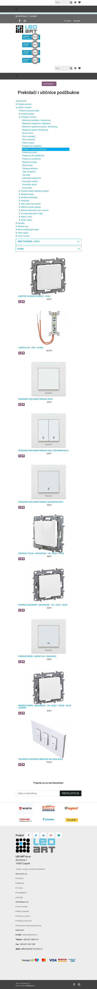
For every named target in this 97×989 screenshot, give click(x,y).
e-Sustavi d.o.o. (30, 986)
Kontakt (77, 21)
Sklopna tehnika (27, 194)
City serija (26, 175)
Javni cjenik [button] (48, 84)
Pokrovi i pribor (28, 143)
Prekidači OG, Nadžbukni (32, 146)
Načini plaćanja (23, 911)
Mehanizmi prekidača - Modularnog (36, 120)
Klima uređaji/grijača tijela (28, 230)
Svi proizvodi (21, 101)
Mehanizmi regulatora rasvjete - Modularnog (40, 127)
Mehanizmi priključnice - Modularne (36, 123)
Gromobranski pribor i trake (32, 213)
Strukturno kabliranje (29, 197)
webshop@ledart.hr (29, 935)
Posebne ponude (24, 104)
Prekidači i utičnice (28, 117)
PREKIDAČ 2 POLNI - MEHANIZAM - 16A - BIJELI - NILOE (41, 553)
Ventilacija (25, 201)
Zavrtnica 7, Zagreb (26, 16)
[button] (48, 242)
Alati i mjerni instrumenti (30, 204)
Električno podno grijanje (31, 207)
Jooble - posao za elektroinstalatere (30, 869)
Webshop (20, 883)
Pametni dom (23, 226)
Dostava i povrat (23, 916)
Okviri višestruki (28, 140)
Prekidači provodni (29, 152)
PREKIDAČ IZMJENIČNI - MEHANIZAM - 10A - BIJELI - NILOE (42, 605)
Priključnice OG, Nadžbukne (33, 156)
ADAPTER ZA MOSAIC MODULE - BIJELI (34, 296)
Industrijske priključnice (31, 178)
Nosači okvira (27, 133)
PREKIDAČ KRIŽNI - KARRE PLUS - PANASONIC (37, 656)
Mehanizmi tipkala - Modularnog (35, 130)
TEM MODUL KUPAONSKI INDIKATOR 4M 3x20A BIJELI (40, 759)
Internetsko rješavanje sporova (29, 926)
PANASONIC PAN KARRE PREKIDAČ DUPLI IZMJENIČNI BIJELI (43, 450)
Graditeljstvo (22, 893)
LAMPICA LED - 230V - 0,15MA (30, 348)
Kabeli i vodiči (26, 217)
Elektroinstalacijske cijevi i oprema (34, 210)
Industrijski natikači (30, 181)
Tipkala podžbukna (29, 168)
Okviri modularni (28, 136)
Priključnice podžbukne (31, 159)
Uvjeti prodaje (22, 907)
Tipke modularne (29, 172)
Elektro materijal (24, 107)
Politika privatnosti (24, 921)
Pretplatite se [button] (70, 793)
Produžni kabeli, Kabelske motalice (35, 191)
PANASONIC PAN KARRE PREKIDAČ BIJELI (35, 399)
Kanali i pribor (26, 220)
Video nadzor (23, 233)
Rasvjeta (21, 223)
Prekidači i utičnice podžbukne (34, 149)
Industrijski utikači (29, 185)
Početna (20, 878)
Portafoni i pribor (27, 114)
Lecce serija (27, 188)
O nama (67, 21)
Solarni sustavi (23, 236)
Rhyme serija (27, 165)
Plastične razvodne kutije (29, 111)
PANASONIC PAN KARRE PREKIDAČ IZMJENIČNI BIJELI (40, 502)
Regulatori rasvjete (29, 162)
